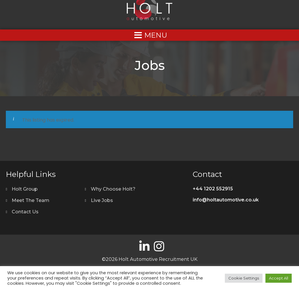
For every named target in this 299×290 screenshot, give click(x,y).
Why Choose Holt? (113, 189)
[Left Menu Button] (149, 35)
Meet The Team (30, 200)
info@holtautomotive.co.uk (226, 200)
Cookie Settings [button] (243, 278)
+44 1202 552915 (213, 188)
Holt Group (25, 189)
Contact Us (25, 212)
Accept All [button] (278, 278)
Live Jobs (102, 200)
